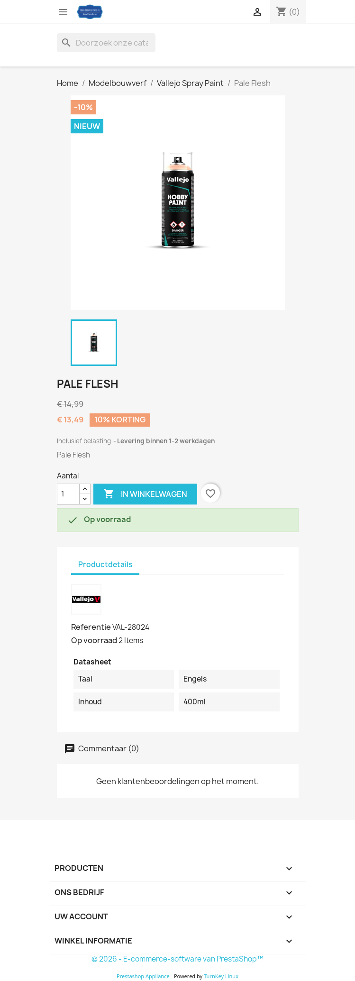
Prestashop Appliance (143, 976)
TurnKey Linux (221, 976)
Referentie (91, 627)
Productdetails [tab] (105, 565)
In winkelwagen (145, 494)
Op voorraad (94, 640)
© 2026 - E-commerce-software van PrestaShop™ (177, 959)
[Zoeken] (106, 42)
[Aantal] (68, 494)
